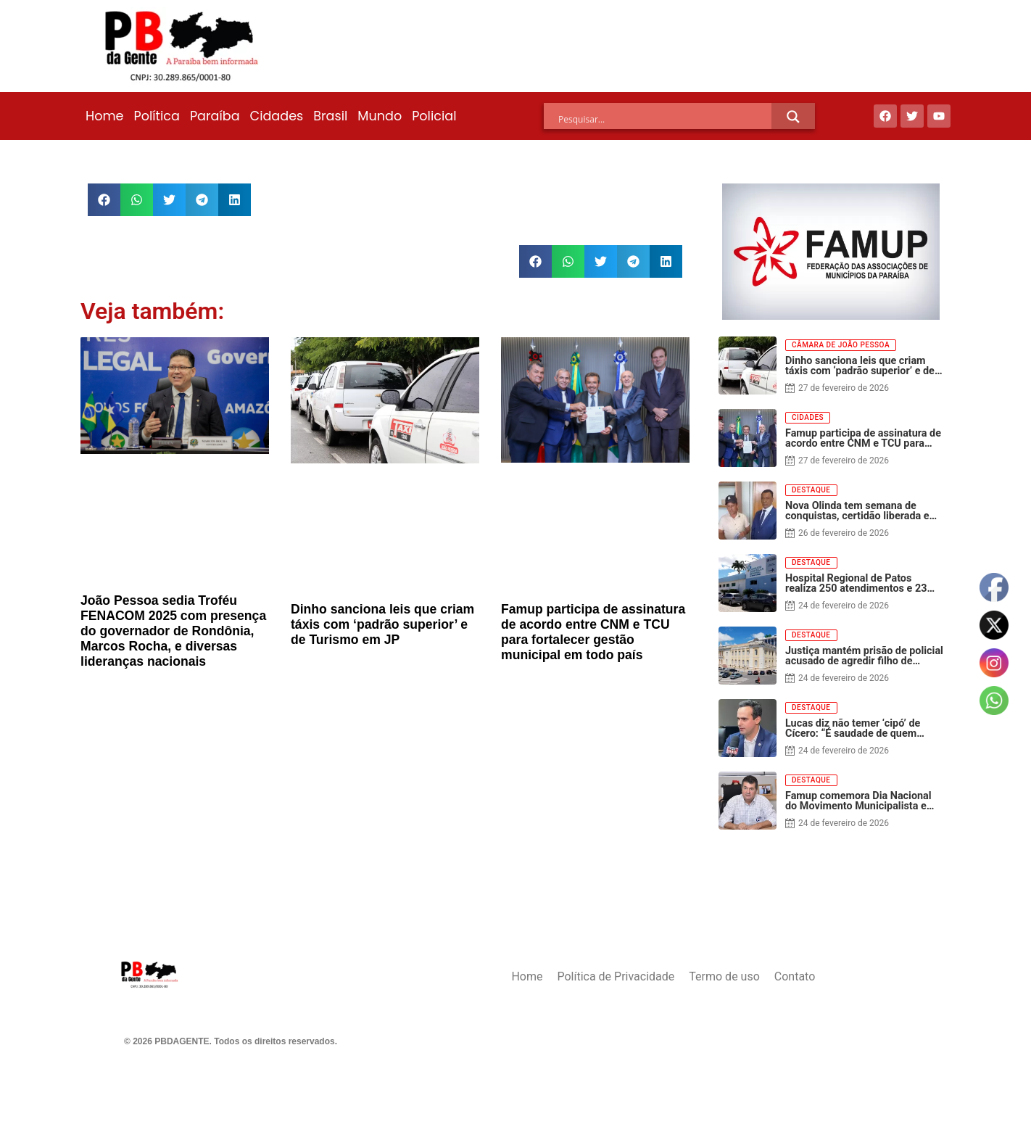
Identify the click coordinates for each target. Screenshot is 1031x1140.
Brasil (330, 116)
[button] (104, 199)
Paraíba (215, 116)
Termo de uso (724, 976)
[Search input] (664, 119)
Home (104, 116)
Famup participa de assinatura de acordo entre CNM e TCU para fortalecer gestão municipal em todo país (593, 632)
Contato (795, 976)
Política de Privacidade (615, 976)
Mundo (379, 116)
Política (156, 116)
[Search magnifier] (793, 117)
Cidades (277, 116)
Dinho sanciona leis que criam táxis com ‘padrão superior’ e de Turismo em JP (382, 624)
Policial (434, 116)
